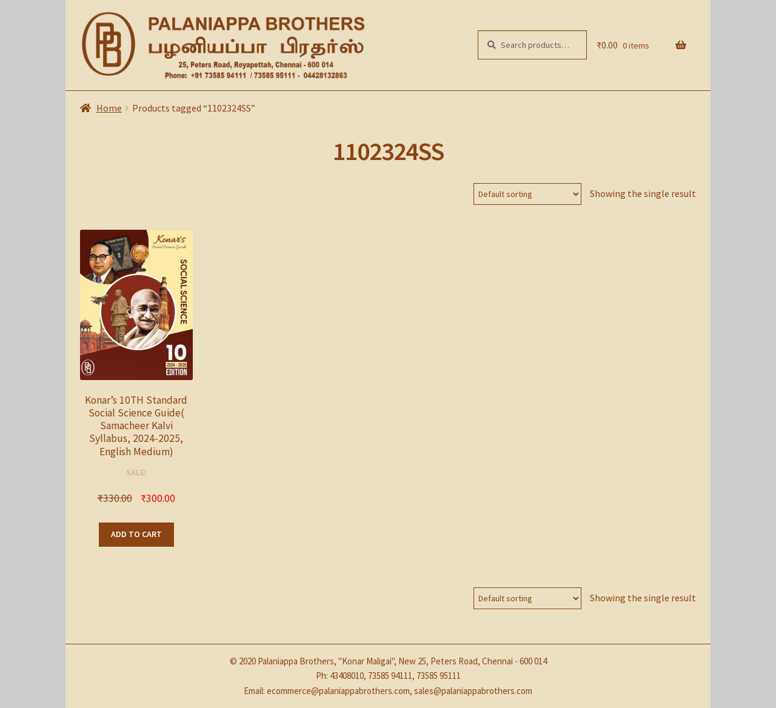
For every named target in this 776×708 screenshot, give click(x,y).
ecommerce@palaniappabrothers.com (338, 690)
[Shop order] (527, 194)
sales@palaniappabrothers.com (473, 690)
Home (109, 108)
